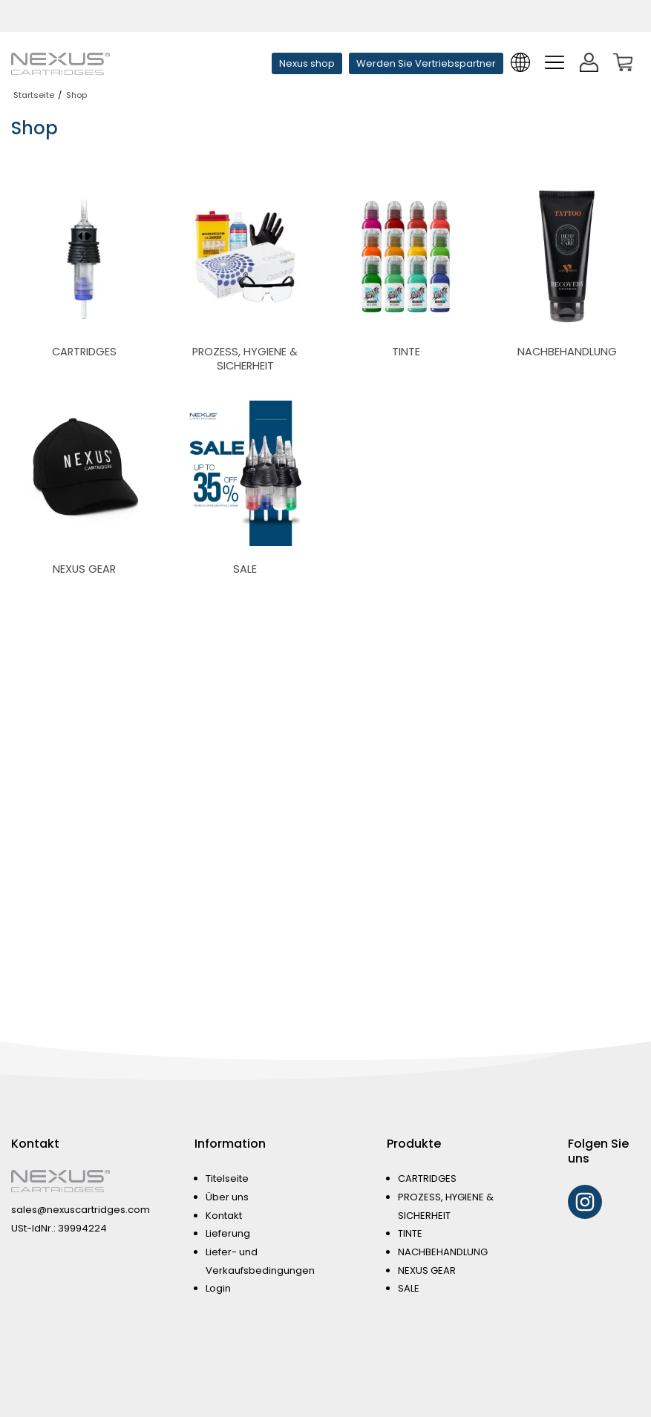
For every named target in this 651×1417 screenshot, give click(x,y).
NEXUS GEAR (427, 1270)
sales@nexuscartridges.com (80, 1210)
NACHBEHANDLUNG (443, 1252)
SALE (408, 1288)
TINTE (410, 1233)
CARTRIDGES (427, 1178)
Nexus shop (307, 63)
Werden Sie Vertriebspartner (426, 63)
